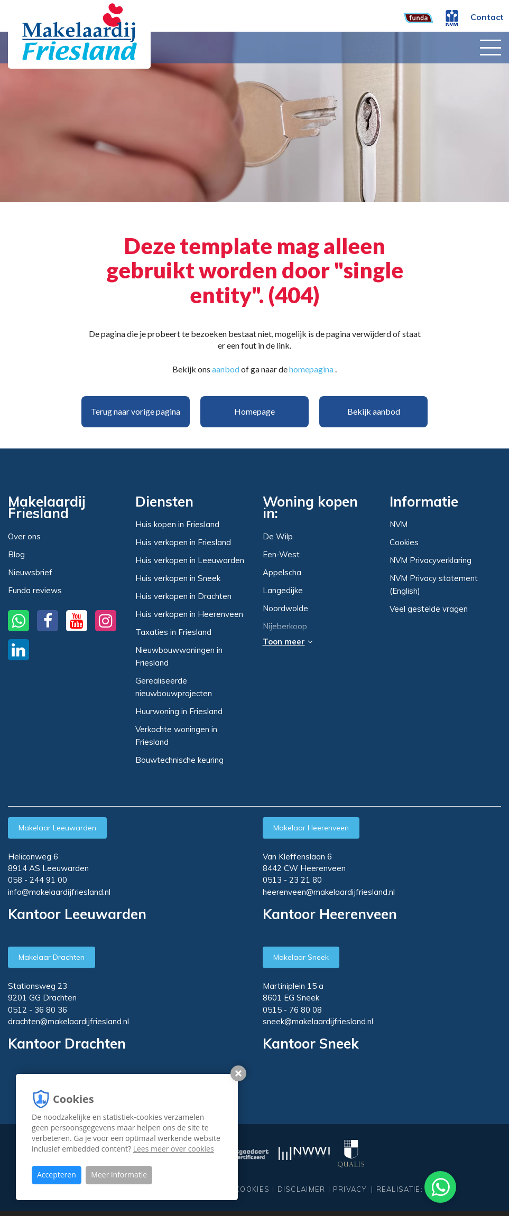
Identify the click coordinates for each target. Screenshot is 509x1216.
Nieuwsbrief (30, 572)
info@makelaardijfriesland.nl (59, 892)
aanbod (225, 369)
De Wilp (278, 536)
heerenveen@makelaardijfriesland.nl (329, 892)
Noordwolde (285, 608)
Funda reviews (35, 590)
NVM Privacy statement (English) (434, 584)
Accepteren (56, 1175)
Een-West (281, 554)
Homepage (254, 411)
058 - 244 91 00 (37, 880)
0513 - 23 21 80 (292, 880)
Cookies (404, 542)
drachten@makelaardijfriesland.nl (68, 1021)
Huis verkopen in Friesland (183, 542)
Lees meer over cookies (173, 1149)
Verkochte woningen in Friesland (176, 735)
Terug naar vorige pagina (135, 411)
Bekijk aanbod (373, 411)
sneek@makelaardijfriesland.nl (318, 1021)
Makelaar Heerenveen (311, 828)
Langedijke (283, 590)
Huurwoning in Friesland (179, 711)
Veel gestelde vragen (429, 609)
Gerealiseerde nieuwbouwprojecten (173, 687)
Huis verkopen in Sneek (177, 578)
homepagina (311, 369)
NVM (399, 524)
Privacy (349, 1189)
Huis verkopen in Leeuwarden (189, 560)
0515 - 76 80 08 (292, 1010)
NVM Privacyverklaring (430, 560)
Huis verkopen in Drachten (183, 596)
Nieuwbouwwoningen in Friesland (179, 656)
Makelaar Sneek (301, 957)
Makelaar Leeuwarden (57, 828)
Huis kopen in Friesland (177, 524)
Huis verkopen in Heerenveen (189, 614)
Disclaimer (301, 1189)
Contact (487, 17)
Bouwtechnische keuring (179, 760)
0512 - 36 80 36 (37, 1010)
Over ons (24, 536)
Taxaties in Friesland (173, 632)
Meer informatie (119, 1175)
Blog (16, 554)
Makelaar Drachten (51, 957)
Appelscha (282, 572)
